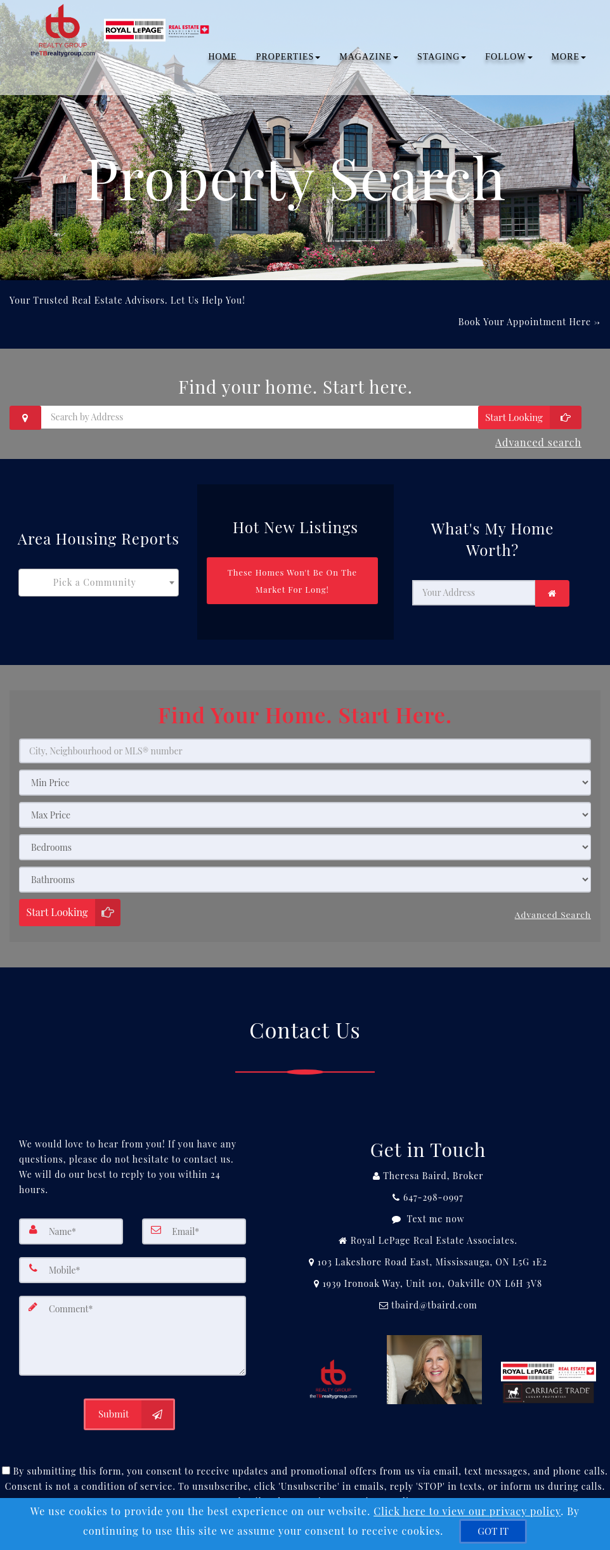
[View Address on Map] (428, 1250)
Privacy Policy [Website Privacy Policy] (387, 1484)
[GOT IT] (493, 1531)
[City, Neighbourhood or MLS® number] (305, 743)
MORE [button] (564, 56)
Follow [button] (504, 56)
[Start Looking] (529, 417)
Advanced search (538, 438)
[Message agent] (428, 1207)
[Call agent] (428, 1164)
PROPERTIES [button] (284, 56)
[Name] (71, 1219)
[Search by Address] (295, 417)
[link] (552, 587)
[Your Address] (474, 586)
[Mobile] (132, 1257)
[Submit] (129, 1396)
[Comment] (132, 1320)
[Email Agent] (428, 1293)
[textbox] (99, 575)
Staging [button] (437, 56)
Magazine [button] (364, 56)
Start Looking (57, 904)
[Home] (119, 16)
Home (218, 56)
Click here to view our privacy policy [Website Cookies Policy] (467, 1511)
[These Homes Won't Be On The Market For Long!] (293, 574)
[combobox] (98, 576)
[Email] (194, 1219)
